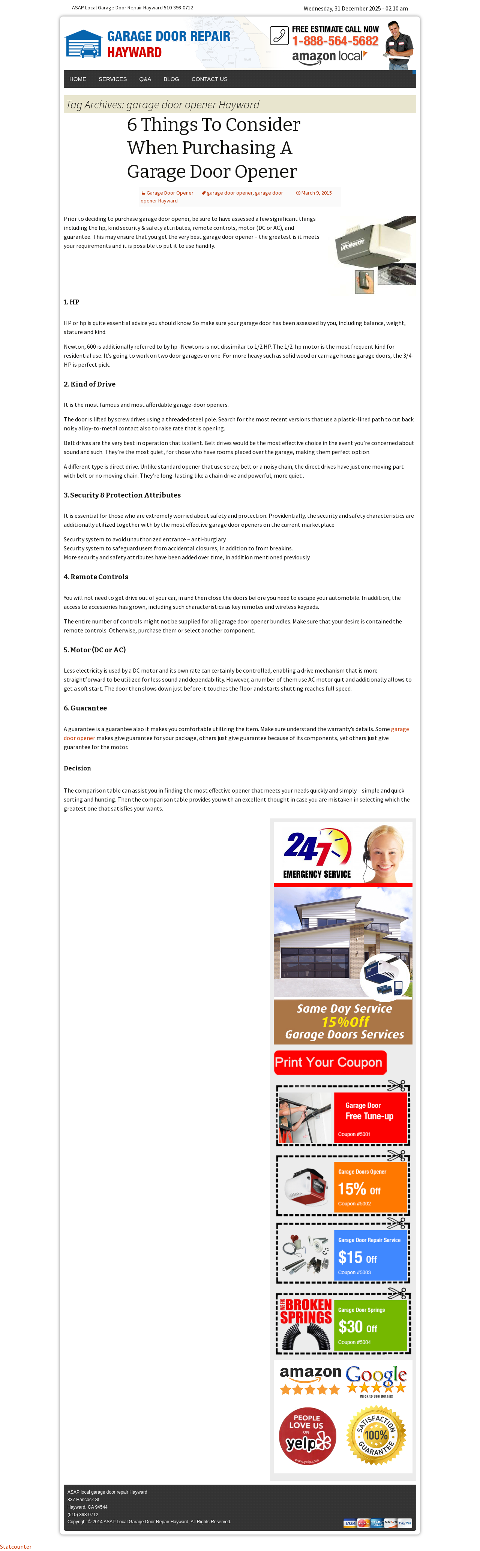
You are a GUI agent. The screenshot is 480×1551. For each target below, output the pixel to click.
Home (77, 79)
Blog (171, 79)
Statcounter (16, 1546)
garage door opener (229, 192)
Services (113, 79)
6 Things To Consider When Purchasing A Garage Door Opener (213, 148)
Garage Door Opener (170, 192)
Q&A (146, 79)
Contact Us (210, 79)
